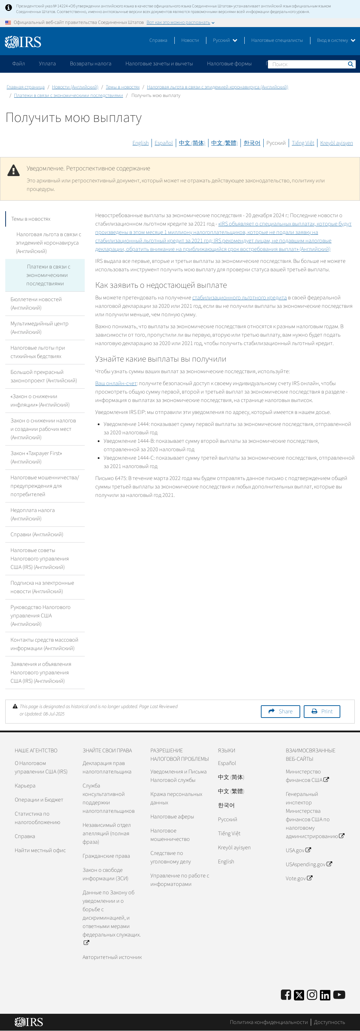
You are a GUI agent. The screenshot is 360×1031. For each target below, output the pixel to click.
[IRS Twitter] (299, 997)
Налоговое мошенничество (170, 835)
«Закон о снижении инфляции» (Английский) (40, 401)
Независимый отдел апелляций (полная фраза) (107, 833)
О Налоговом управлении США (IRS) (41, 767)
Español (164, 143)
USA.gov (298, 850)
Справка (158, 40)
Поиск (350, 64)
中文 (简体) (192, 143)
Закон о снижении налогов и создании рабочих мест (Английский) (43, 429)
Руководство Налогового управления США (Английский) (41, 615)
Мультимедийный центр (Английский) (40, 328)
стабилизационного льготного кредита (239, 297)
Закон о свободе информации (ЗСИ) (105, 874)
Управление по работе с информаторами (179, 880)
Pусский (227, 819)
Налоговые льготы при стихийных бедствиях (38, 352)
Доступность (329, 1022)
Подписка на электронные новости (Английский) (42, 587)
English (141, 143)
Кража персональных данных (176, 798)
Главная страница (26, 87)
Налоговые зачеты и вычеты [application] (159, 63)
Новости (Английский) (75, 87)
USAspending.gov (309, 864)
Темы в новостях (123, 87)
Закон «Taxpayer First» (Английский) (36, 457)
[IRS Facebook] (286, 995)
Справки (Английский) (37, 534)
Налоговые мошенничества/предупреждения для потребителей (45, 486)
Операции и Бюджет (39, 800)
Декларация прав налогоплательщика (107, 767)
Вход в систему (336, 40)
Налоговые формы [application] (229, 63)
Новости (190, 40)
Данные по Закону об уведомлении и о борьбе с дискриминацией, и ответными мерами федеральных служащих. (112, 918)
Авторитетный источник (112, 957)
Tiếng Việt (303, 143)
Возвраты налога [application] (90, 63)
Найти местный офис (40, 850)
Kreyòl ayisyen (336, 143)
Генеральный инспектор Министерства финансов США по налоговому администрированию (315, 815)
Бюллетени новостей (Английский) (36, 304)
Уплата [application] (47, 63)
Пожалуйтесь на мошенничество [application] (305, 63)
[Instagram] (312, 995)
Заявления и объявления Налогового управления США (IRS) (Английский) (41, 672)
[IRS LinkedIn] (325, 997)
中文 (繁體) (224, 143)
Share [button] (285, 711)
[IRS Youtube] (339, 995)
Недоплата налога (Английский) (33, 514)
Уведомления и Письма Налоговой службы (178, 776)
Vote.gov (299, 878)
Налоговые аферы (172, 817)
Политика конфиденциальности (269, 1022)
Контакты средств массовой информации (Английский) (44, 644)
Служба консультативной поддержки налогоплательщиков (109, 798)
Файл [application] (18, 63)
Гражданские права (106, 856)
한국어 (252, 143)
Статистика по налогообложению (37, 818)
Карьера (25, 786)
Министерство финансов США (307, 776)
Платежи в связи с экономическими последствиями (68, 95)
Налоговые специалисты (277, 40)
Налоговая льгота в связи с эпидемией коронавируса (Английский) (217, 87)
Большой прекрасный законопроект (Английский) (44, 376)
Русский (225, 40)
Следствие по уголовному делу (170, 857)
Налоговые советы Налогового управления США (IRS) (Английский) (40, 558)
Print (327, 711)
